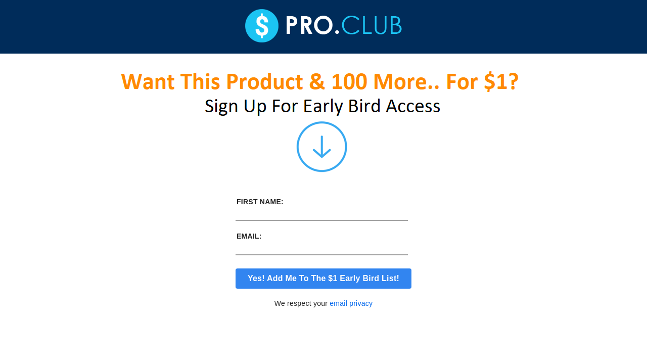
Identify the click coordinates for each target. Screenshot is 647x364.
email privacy (351, 303)
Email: (249, 236)
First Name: (260, 202)
